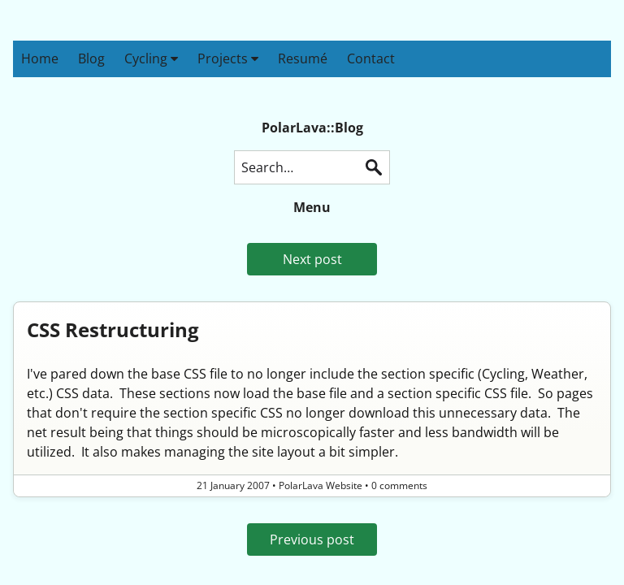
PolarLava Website (320, 485)
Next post (312, 259)
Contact (371, 58)
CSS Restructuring (113, 329)
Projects (227, 58)
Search (374, 167)
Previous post (312, 539)
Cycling (151, 58)
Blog (91, 58)
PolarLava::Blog (312, 127)
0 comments (399, 485)
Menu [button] (312, 207)
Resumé (302, 58)
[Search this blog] (312, 167)
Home (39, 58)
